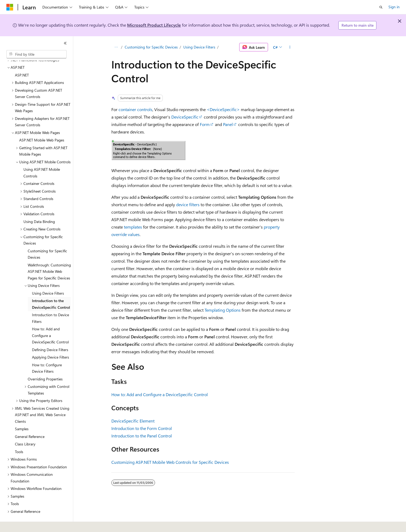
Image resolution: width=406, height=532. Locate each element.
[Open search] (381, 7)
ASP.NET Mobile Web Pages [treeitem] (41, 125)
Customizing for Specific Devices (151, 47)
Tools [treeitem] (19, 437)
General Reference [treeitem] (29, 421)
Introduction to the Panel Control (141, 435)
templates (133, 227)
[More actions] (290, 47)
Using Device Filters (199, 47)
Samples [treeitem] (22, 414)
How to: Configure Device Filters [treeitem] (47, 353)
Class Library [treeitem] (25, 429)
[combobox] (36, 54)
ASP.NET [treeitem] (22, 60)
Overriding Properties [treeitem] (45, 364)
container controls (135, 109)
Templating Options (223, 310)
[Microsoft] (9, 7)
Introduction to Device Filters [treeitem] (50, 303)
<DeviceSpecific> (223, 109)
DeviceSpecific (184, 117)
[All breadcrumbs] (116, 47)
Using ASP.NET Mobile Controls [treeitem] (41, 158)
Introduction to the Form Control (141, 428)
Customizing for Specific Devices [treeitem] (47, 239)
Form (205, 124)
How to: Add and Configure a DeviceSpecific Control (159, 394)
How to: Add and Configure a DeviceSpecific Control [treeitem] (50, 321)
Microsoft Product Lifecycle (154, 25)
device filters (188, 204)
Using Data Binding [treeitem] (39, 206)
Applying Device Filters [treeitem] (50, 342)
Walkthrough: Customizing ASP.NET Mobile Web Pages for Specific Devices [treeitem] (49, 257)
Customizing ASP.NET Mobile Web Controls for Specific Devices (170, 462)
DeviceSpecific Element (133, 421)
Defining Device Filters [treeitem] (50, 335)
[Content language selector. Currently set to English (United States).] (30, 524)
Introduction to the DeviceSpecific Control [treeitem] (51, 289)
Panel (228, 124)
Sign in (394, 6)
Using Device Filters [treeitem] (48, 278)
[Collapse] (65, 43)
